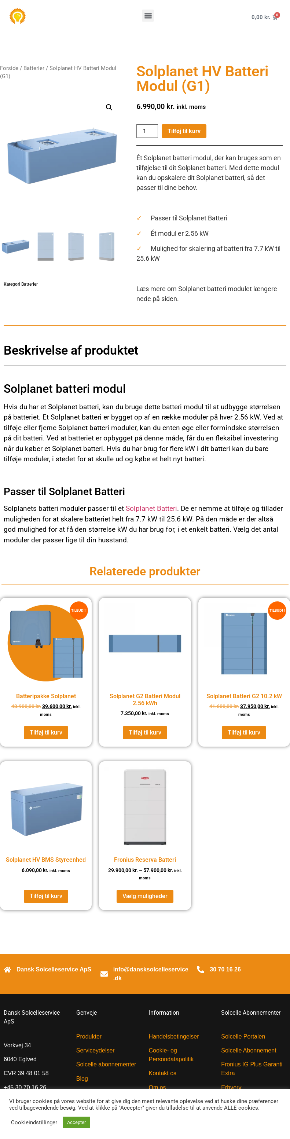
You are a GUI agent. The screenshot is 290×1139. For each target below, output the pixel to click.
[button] (148, 16)
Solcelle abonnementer (106, 1064)
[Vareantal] (147, 131)
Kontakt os (163, 1073)
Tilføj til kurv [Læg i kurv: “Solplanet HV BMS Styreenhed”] (46, 896)
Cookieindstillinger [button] (34, 1122)
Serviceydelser (95, 1050)
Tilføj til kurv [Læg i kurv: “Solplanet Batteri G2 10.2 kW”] (244, 732)
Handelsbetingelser (174, 1036)
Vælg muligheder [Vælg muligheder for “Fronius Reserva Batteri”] (145, 896)
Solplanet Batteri (151, 508)
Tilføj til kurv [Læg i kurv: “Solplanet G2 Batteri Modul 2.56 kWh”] (145, 732)
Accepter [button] (76, 1122)
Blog (82, 1079)
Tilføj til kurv (184, 131)
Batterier (33, 68)
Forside (9, 68)
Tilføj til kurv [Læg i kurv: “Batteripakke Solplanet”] (46, 732)
